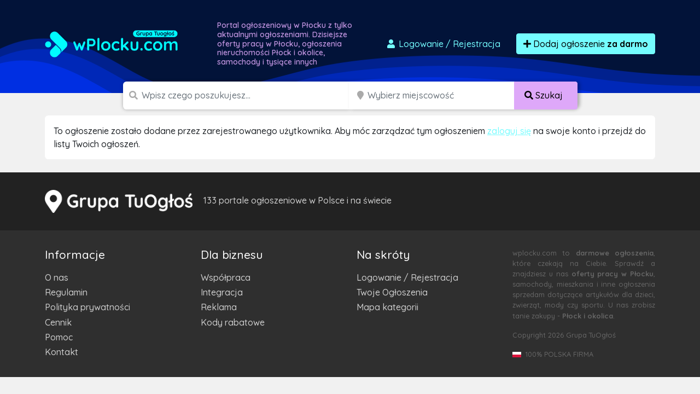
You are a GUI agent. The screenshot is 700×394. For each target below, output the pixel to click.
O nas (56, 277)
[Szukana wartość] (246, 95)
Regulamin (66, 292)
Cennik (58, 322)
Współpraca (225, 277)
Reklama (219, 307)
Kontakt (61, 351)
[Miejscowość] (441, 95)
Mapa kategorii (387, 307)
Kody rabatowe (233, 322)
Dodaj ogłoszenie (585, 43)
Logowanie (443, 43)
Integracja (222, 292)
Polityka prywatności (87, 307)
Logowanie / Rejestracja (407, 277)
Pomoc (59, 337)
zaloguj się (509, 130)
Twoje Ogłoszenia (392, 292)
